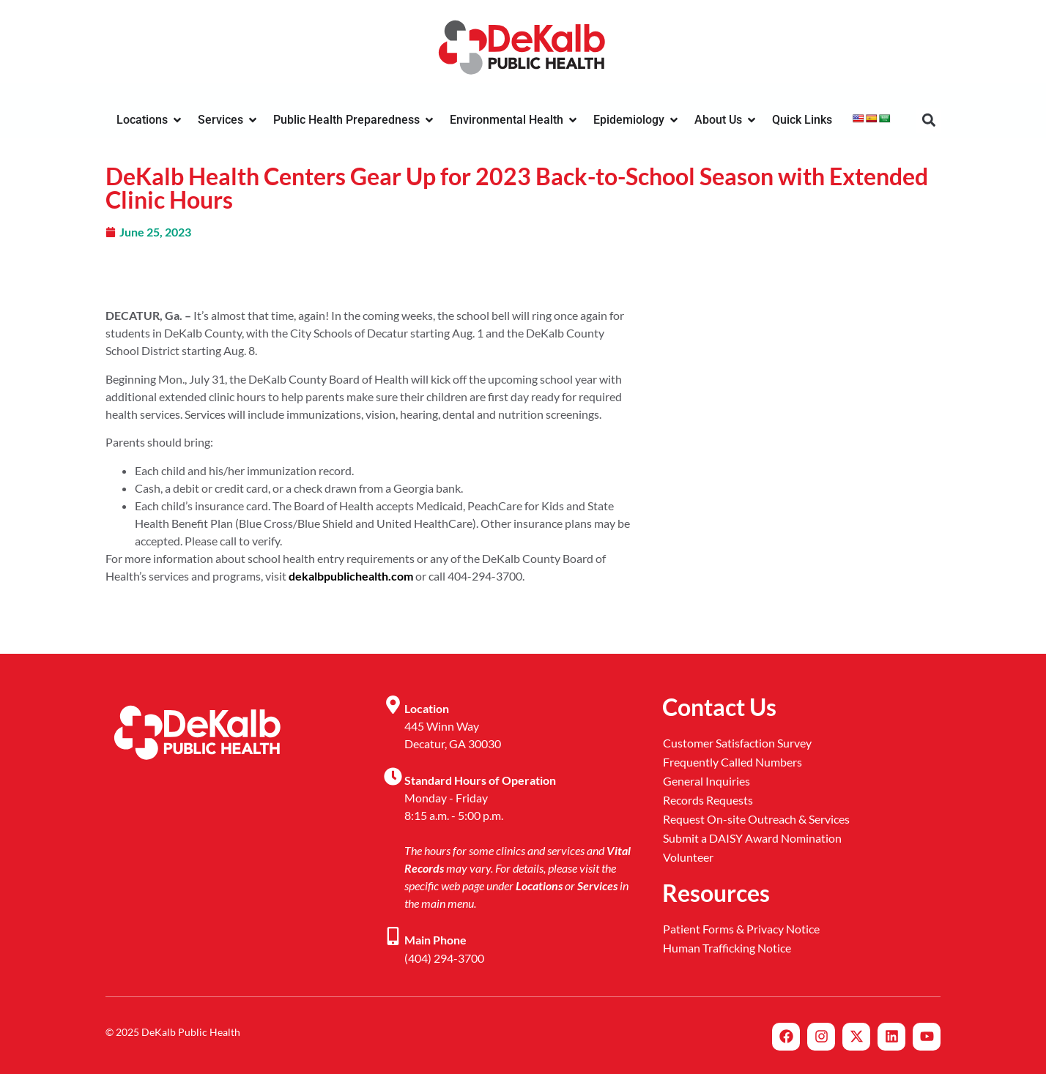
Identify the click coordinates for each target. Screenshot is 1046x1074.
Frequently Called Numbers (732, 762)
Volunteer (688, 857)
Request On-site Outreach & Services (756, 819)
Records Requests (708, 800)
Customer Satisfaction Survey (737, 743)
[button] (928, 120)
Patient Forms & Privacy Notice (741, 929)
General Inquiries (706, 781)
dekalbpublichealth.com (351, 576)
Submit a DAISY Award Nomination (752, 838)
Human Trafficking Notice (727, 948)
